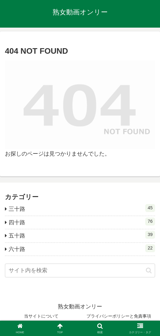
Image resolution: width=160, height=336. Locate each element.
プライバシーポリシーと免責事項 (118, 316)
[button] (148, 270)
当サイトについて (41, 316)
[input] (80, 270)
